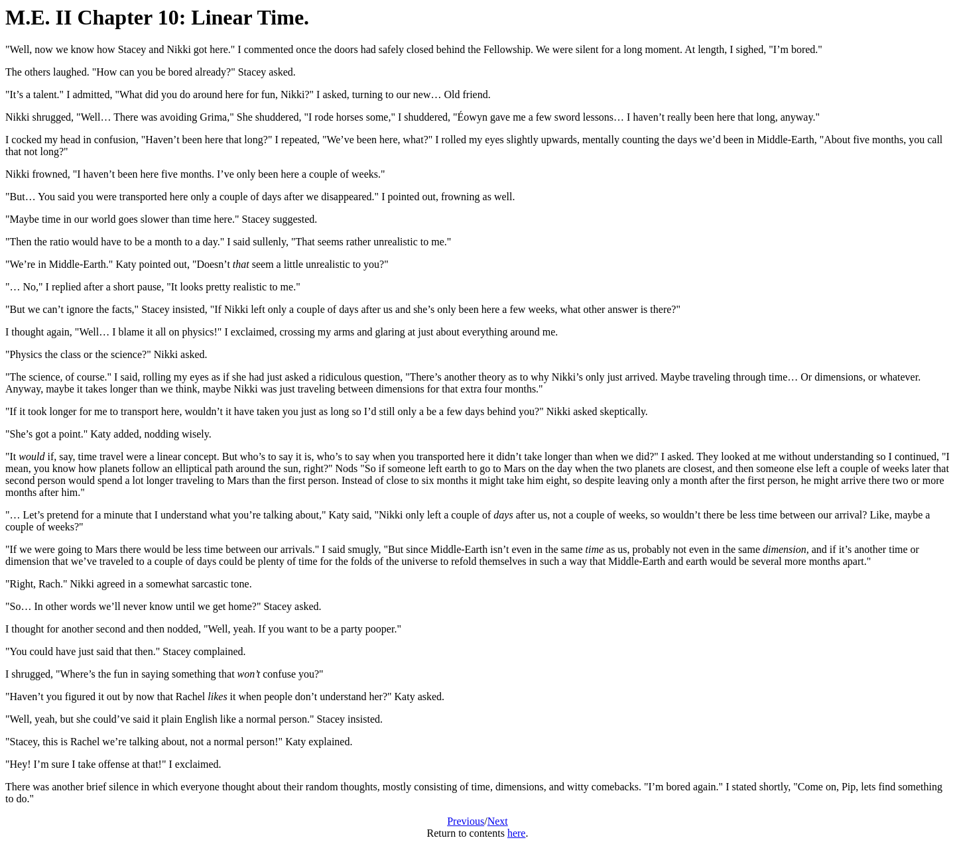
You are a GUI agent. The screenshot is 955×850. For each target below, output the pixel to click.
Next (497, 821)
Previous (465, 821)
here (516, 833)
